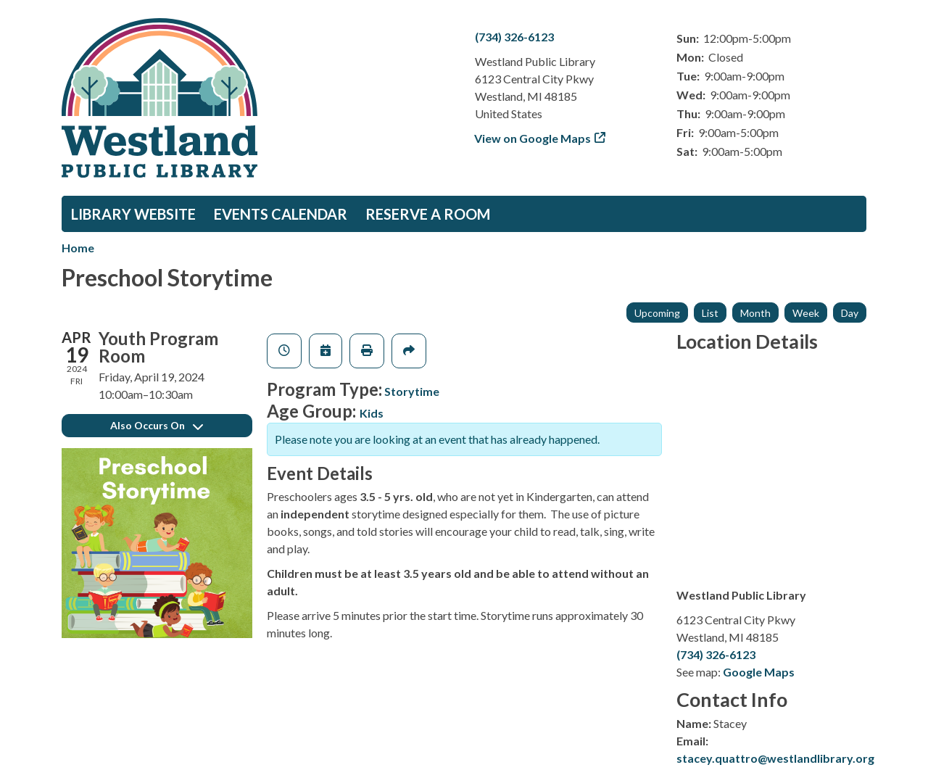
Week (805, 313)
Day (849, 313)
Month (755, 313)
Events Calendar (280, 214)
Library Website (133, 214)
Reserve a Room (427, 214)
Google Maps (759, 672)
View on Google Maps (533, 138)
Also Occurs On (156, 425)
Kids (372, 413)
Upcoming (657, 313)
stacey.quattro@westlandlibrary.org (775, 758)
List (710, 313)
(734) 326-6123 (514, 37)
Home (78, 247)
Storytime (411, 391)
